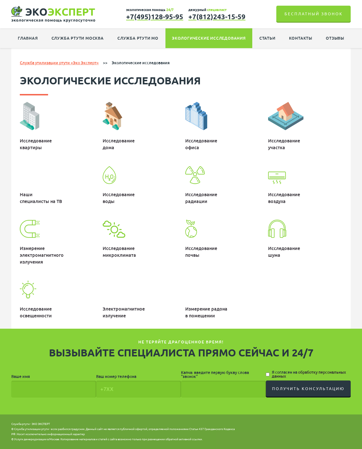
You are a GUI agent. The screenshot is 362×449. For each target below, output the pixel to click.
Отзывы (335, 38)
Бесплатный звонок (314, 14)
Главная (28, 38)
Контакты (300, 38)
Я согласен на (309, 374)
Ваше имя (20, 377)
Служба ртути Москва (77, 38)
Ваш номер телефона (116, 377)
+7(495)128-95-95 (154, 17)
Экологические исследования (209, 38)
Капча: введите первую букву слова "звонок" (215, 375)
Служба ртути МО (137, 38)
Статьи (267, 38)
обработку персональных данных (309, 374)
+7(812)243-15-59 (216, 17)
